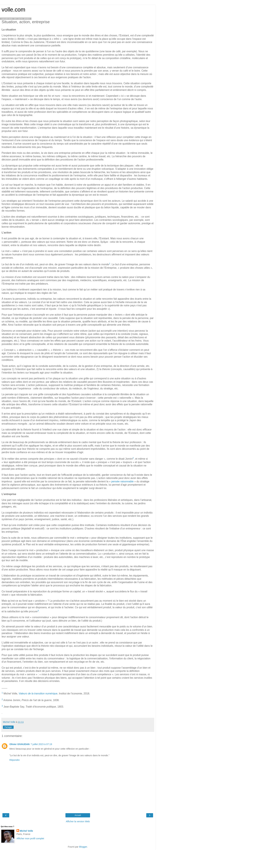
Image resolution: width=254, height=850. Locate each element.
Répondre (14, 760)
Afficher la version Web (78, 821)
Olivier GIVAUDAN (19, 744)
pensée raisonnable (122, 481)
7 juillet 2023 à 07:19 (41, 744)
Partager (8, 727)
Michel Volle (26, 831)
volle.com (13, 9)
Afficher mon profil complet (30, 838)
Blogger (83, 846)
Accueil (78, 815)
